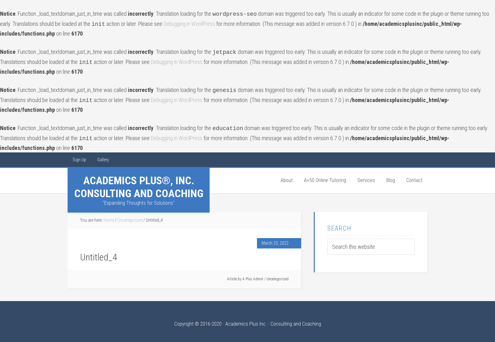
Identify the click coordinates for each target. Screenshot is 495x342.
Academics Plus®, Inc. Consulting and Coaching (138, 182)
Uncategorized (277, 274)
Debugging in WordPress (190, 23)
